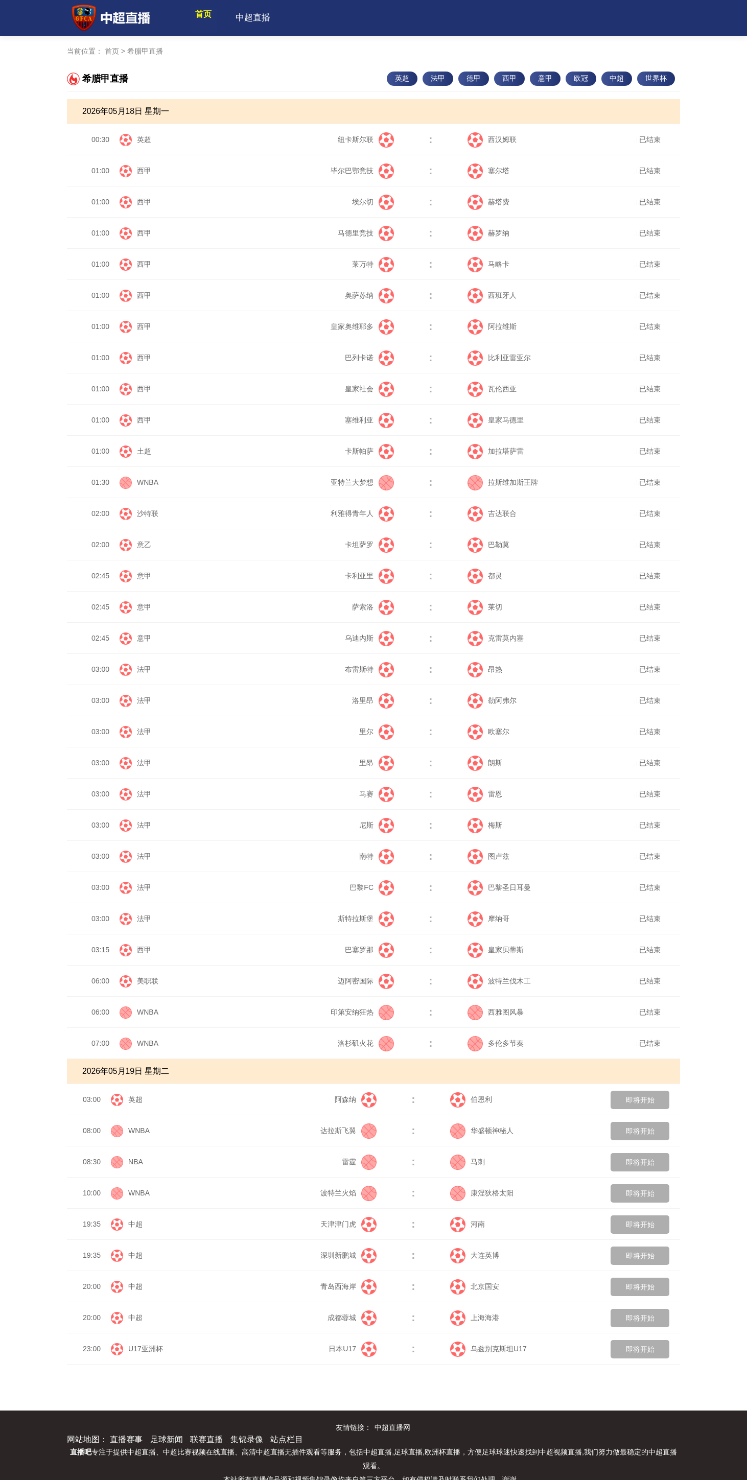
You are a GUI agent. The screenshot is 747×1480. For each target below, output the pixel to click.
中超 (617, 78)
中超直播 (270, 17)
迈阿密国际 (366, 981)
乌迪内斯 (369, 638)
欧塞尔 (488, 731)
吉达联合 (492, 513)
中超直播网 (392, 1427)
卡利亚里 (369, 576)
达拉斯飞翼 (348, 1130)
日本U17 (353, 1349)
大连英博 (474, 1255)
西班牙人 (492, 295)
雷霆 (359, 1162)
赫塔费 (488, 202)
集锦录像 (246, 1439)
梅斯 (485, 825)
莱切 (485, 607)
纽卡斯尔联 (366, 139)
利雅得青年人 (362, 513)
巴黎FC (371, 887)
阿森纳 (356, 1099)
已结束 (647, 139)
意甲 (545, 78)
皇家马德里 (496, 420)
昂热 (485, 669)
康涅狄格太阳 (481, 1193)
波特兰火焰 (348, 1193)
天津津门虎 (348, 1224)
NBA (135, 1162)
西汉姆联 (492, 139)
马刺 (467, 1162)
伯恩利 (471, 1099)
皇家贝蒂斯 (496, 950)
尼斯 (376, 825)
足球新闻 (166, 1439)
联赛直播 (206, 1439)
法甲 (438, 78)
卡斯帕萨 (369, 451)
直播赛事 (126, 1439)
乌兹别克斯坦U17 (488, 1349)
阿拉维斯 (492, 326)
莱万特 (373, 264)
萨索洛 (373, 607)
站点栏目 (286, 1439)
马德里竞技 (366, 233)
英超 (402, 78)
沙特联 (147, 513)
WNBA (147, 482)
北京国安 (474, 1286)
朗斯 (485, 763)
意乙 (144, 545)
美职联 (147, 981)
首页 (212, 17)
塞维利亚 (369, 420)
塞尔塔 (488, 171)
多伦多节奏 (496, 1043)
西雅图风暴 (496, 1012)
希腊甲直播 (145, 51)
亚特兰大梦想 (362, 482)
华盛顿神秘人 (481, 1130)
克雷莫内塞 (496, 638)
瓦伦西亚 (492, 389)
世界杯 (656, 78)
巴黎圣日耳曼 (499, 887)
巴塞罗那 (369, 950)
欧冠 (581, 78)
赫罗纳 (488, 233)
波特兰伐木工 (499, 981)
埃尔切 (373, 202)
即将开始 (640, 1100)
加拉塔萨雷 (496, 451)
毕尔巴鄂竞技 (362, 171)
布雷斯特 (369, 669)
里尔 (376, 731)
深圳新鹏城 (348, 1255)
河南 (467, 1224)
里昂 (376, 763)
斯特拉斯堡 (366, 918)
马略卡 (488, 264)
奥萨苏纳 (369, 295)
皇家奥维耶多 (362, 326)
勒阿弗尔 (492, 700)
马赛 (376, 794)
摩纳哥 (488, 918)
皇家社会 (369, 389)
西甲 (509, 78)
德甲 (473, 78)
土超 (144, 451)
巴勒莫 (488, 545)
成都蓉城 (352, 1317)
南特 (376, 856)
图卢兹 (488, 856)
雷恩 (485, 794)
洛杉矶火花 (366, 1043)
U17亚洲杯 (145, 1349)
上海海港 (474, 1317)
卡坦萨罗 (369, 545)
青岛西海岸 (348, 1286)
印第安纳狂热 (362, 1012)
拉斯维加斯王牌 (503, 482)
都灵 (485, 576)
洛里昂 (373, 700)
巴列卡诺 (369, 358)
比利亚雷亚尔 (499, 358)
